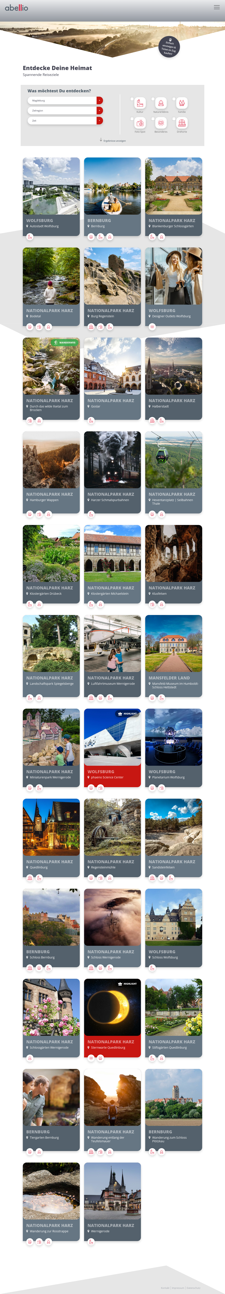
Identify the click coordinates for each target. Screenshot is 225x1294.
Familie (182, 105)
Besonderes (161, 125)
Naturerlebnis (160, 105)
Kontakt (165, 1288)
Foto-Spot (140, 125)
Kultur (140, 105)
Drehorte (182, 125)
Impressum (178, 1288)
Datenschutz (193, 1288)
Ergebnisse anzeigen (115, 140)
